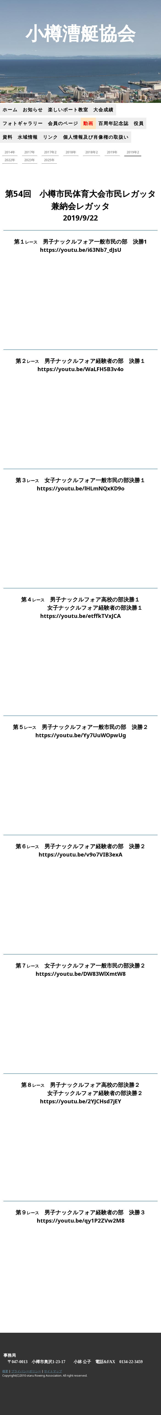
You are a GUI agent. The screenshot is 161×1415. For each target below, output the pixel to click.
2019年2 (133, 152)
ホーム (10, 109)
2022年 (10, 160)
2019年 (112, 152)
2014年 (10, 152)
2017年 (29, 152)
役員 (139, 123)
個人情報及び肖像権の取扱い (96, 137)
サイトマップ (53, 1371)
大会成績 (103, 109)
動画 (88, 123)
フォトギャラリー (23, 123)
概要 (5, 1371)
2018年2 (91, 152)
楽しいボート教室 (68, 109)
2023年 (29, 160)
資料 (8, 137)
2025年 (49, 160)
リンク (50, 137)
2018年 (71, 152)
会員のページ (63, 123)
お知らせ (33, 109)
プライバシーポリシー (26, 1371)
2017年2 (50, 152)
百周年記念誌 (113, 123)
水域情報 (28, 137)
